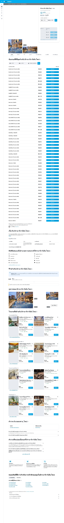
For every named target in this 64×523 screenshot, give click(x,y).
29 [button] (44, 34)
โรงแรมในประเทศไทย (29, 486)
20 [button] (52, 31)
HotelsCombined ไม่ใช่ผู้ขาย (34, 494)
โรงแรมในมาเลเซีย (12, 486)
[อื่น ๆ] (30, 42)
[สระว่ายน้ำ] (15, 46)
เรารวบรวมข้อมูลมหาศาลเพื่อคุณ (34, 496)
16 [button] (40, 31)
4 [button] (49, 28)
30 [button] (40, 34)
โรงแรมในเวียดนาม (45, 485)
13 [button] (35, 31)
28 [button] (37, 34)
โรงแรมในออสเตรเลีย (12, 482)
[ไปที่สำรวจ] (1, 13)
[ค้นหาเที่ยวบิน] (1, 5)
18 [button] (49, 31)
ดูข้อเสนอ (30, 324)
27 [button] (35, 34)
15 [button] (44, 31)
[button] (2, 1)
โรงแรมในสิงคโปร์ (28, 485)
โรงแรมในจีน (44, 482)
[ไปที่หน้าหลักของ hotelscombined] (7, 1)
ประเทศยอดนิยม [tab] (12, 477)
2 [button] (40, 28)
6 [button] (52, 28)
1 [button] (44, 28)
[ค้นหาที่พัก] (1, 7)
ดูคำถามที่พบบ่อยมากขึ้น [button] (26, 454)
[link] (15, 337)
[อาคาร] (52, 304)
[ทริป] (1, 16)
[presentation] (40, 59)
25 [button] (32, 34)
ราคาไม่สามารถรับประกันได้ (30, 491)
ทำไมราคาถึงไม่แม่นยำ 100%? (34, 498)
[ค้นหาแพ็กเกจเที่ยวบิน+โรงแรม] (1, 11)
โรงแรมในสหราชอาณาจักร (13, 485)
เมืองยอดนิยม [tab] (19, 477)
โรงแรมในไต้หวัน (28, 482)
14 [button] (37, 31)
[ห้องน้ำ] (40, 304)
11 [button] (32, 31)
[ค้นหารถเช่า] (1, 9)
